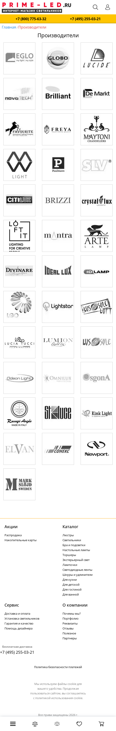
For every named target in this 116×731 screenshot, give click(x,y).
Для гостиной (72, 589)
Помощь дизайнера (18, 628)
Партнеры (70, 638)
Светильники (72, 540)
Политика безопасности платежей (58, 667)
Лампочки (70, 565)
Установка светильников (22, 618)
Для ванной (71, 594)
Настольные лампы (76, 550)
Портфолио (71, 618)
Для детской (71, 585)
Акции (11, 526)
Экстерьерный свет (76, 560)
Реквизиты (70, 623)
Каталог (70, 526)
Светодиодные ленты (77, 570)
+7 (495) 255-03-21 (85, 19)
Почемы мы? (72, 613)
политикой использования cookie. (59, 698)
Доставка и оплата (17, 613)
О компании (75, 605)
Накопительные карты (21, 540)
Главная (9, 27)
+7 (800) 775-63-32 (31, 19)
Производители (32, 27)
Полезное (69, 633)
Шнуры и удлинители (78, 575)
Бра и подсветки (74, 545)
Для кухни (70, 580)
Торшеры (69, 555)
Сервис (12, 605)
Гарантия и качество (19, 623)
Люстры (68, 535)
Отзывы (68, 628)
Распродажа (13, 535)
